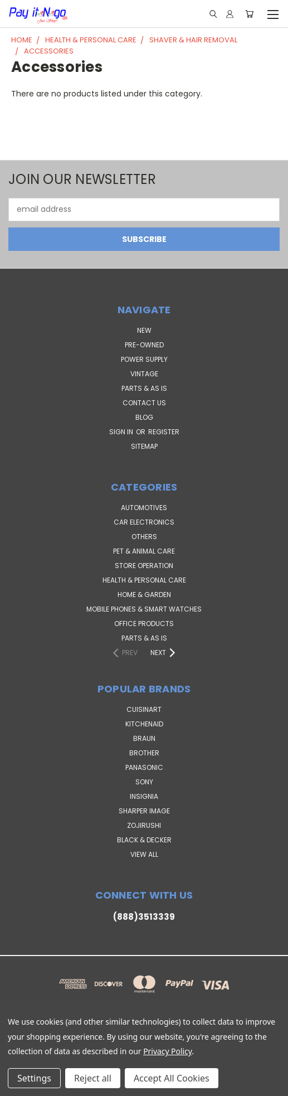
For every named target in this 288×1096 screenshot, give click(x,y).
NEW (144, 330)
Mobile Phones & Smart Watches (144, 609)
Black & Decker (144, 840)
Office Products (144, 623)
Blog (144, 417)
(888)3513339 (144, 917)
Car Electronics (144, 522)
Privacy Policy (167, 1051)
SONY (144, 782)
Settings (34, 1078)
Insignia (144, 796)
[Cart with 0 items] (249, 14)
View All (144, 854)
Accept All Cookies (171, 1078)
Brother (144, 753)
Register (163, 432)
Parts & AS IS (144, 638)
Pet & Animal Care (144, 551)
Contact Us (144, 403)
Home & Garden (144, 594)
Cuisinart (144, 709)
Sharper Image (144, 811)
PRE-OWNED (144, 345)
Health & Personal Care (144, 580)
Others (144, 536)
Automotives (144, 507)
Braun (144, 738)
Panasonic (144, 767)
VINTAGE (144, 374)
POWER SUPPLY (144, 359)
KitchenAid (144, 724)
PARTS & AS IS (144, 388)
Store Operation (144, 565)
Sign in (122, 432)
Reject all (92, 1078)
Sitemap (144, 446)
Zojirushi (144, 825)
